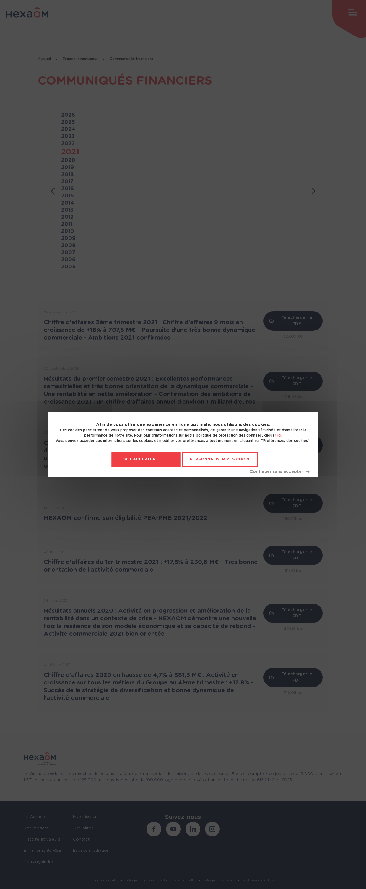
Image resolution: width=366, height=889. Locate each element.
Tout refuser (279, 471)
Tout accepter (137, 459)
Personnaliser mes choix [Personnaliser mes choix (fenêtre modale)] (220, 459)
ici (279, 435)
